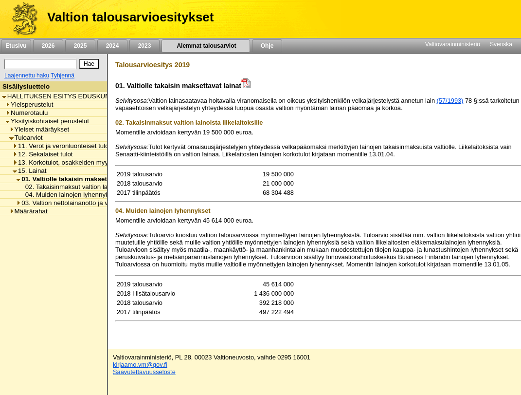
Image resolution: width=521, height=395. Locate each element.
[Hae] (89, 64)
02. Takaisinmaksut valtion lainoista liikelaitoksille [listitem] (93, 186)
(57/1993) (450, 100)
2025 (80, 45)
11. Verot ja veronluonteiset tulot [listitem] (61, 146)
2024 (112, 45)
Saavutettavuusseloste (144, 372)
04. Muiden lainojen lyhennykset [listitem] (69, 194)
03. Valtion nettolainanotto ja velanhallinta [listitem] (78, 203)
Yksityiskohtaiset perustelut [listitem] (47, 121)
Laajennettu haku (26, 75)
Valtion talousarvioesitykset (130, 17)
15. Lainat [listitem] (30, 170)
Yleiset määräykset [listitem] (39, 129)
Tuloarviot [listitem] (26, 137)
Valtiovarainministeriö (452, 44)
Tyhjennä (62, 75)
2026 (48, 45)
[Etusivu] (21, 19)
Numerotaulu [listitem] (26, 112)
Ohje (267, 45)
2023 (144, 45)
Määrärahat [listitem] (28, 211)
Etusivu (15, 45)
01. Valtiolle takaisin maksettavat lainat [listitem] (78, 179)
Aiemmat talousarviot (206, 45)
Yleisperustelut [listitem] (29, 104)
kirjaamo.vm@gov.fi (140, 364)
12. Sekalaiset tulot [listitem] (43, 154)
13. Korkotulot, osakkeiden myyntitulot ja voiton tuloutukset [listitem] (99, 162)
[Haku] (40, 64)
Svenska (501, 44)
